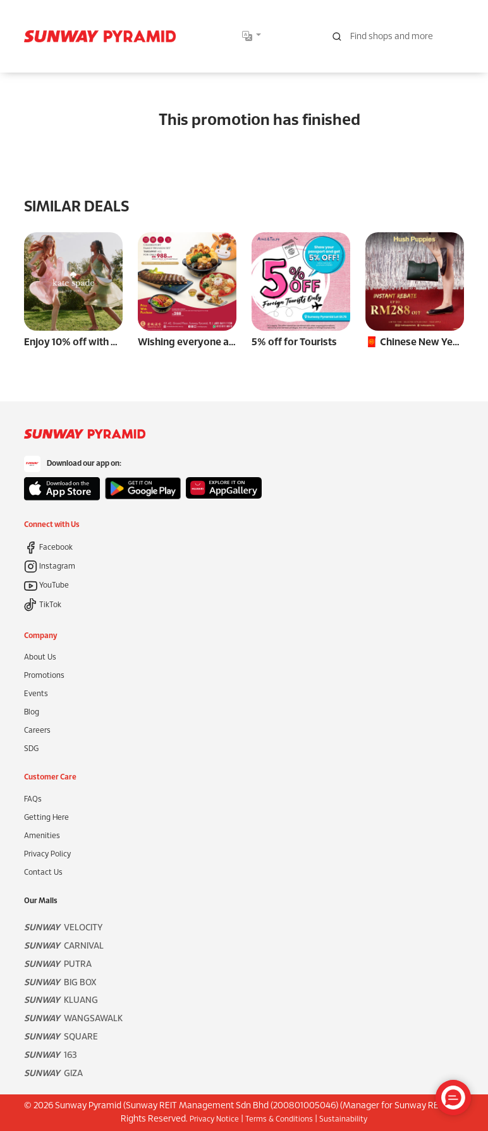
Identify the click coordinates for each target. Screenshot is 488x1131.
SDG (31, 748)
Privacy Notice (214, 1119)
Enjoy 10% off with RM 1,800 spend (104, 342)
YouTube (46, 585)
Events (36, 693)
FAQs (33, 799)
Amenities (42, 835)
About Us (40, 657)
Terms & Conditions (279, 1119)
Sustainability (343, 1119)
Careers (37, 730)
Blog (31, 712)
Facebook (48, 547)
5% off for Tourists (294, 342)
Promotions (44, 675)
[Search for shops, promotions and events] (394, 36)
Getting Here (46, 817)
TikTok (42, 604)
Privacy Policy (47, 854)
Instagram (49, 566)
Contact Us (43, 872)
